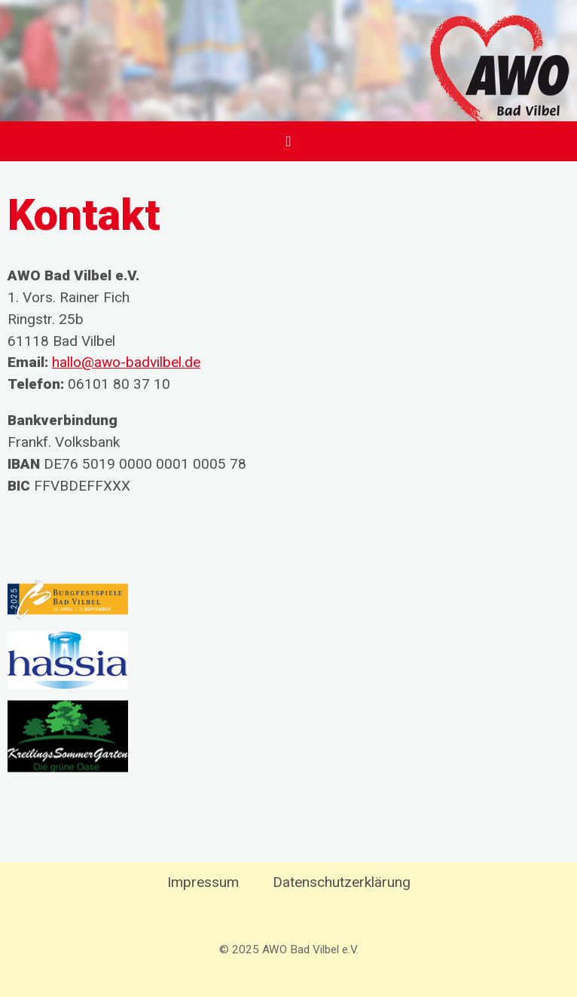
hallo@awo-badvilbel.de (126, 362)
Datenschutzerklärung (342, 882)
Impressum (203, 882)
